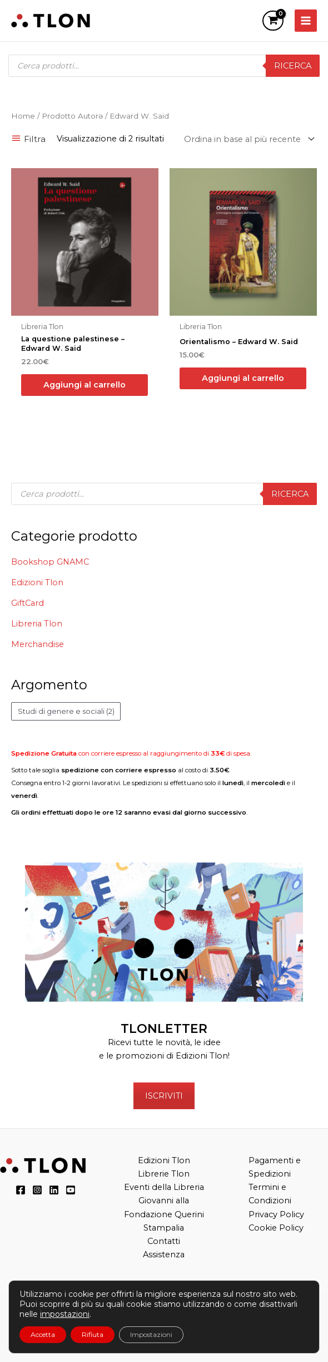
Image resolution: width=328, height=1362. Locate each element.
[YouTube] (71, 1190)
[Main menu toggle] (306, 20)
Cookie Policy (276, 1228)
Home (23, 115)
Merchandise (37, 644)
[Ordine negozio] (247, 139)
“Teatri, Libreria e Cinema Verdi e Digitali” (231, 1338)
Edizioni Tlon (37, 582)
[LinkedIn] (54, 1190)
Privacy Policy (276, 1214)
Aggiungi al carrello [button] (84, 385)
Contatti (163, 1241)
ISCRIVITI (164, 1096)
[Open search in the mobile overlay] (164, 66)
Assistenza (164, 1255)
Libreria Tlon (36, 624)
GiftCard (27, 603)
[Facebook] (21, 1190)
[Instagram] (37, 1190)
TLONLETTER (164, 1028)
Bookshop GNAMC (50, 562)
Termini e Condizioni (270, 1194)
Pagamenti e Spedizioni (275, 1167)
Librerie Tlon (164, 1174)
